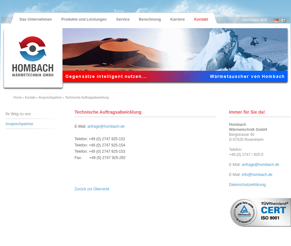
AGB (263, 20)
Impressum (249, 20)
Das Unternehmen (36, 19)
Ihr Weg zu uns (18, 114)
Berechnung (150, 19)
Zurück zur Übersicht (92, 189)
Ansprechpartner (50, 97)
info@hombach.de (257, 174)
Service (123, 19)
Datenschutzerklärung (247, 184)
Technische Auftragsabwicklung (87, 97)
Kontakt (201, 19)
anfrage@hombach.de (106, 126)
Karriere (177, 19)
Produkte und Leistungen (84, 19)
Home (17, 97)
